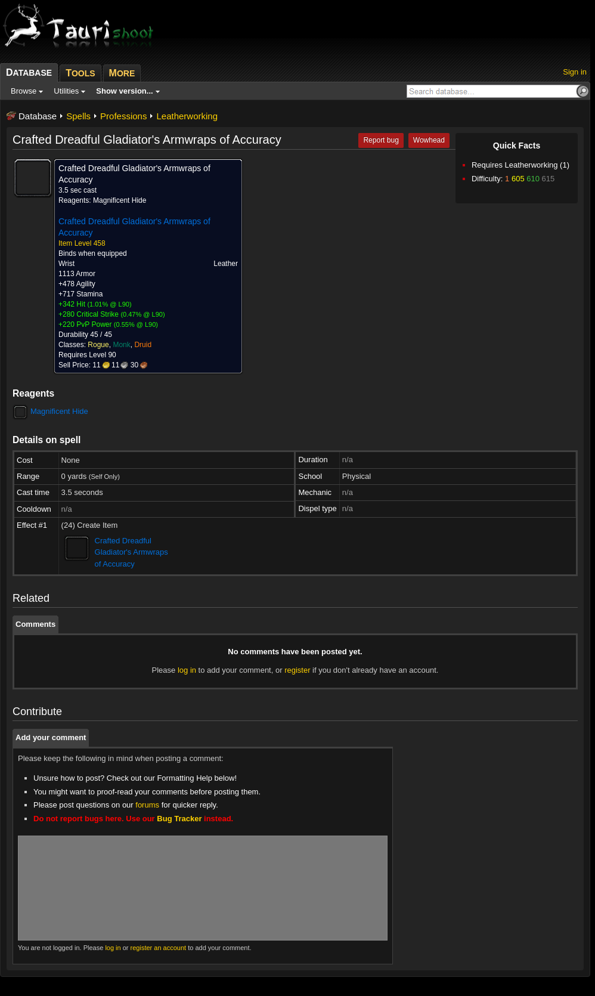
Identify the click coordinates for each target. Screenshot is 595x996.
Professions (123, 116)
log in (187, 670)
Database (37, 116)
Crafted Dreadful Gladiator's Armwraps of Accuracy (131, 552)
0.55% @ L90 (136, 324)
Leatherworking (187, 116)
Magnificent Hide (59, 411)
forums (147, 804)
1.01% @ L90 (109, 304)
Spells (78, 116)
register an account (159, 947)
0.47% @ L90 (143, 314)
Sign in (575, 71)
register (297, 670)
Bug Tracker (179, 818)
